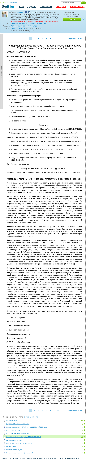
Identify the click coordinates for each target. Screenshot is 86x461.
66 (82, 440)
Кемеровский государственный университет (28, 23)
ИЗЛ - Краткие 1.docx (13, 430)
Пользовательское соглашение (47, 458)
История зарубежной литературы (24, 26)
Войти (5, 2)
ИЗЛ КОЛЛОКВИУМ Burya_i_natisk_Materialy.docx (23, 437)
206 (82, 420)
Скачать (72, 19)
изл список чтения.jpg (14, 450)
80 (82, 453)
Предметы (31, 7)
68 (82, 450)
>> (81, 38)
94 (82, 433)
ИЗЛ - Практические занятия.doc (17, 433)
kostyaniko (20, 12)
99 (82, 430)
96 (82, 424)
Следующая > (72, 38)
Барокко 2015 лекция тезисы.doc (17, 424)
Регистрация (12, 2)
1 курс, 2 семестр (18, 28)
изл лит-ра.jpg (11, 446)
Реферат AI (61, 7)
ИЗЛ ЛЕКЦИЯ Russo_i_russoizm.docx (19, 443)
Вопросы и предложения (27, 458)
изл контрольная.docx (14, 440)
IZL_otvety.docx (11, 420)
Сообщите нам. (53, 21)
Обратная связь (13, 458)
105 (82, 437)
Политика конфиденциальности (68, 458)
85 (82, 427)
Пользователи (46, 7)
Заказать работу (77, 7)
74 (82, 443)
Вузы (21, 7)
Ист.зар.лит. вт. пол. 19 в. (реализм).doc (20, 453)
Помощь (4, 458)
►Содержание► (2, 72)
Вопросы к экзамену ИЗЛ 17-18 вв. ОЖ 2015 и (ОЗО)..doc (26, 427)
